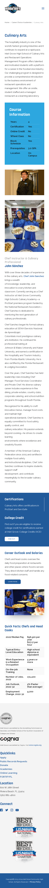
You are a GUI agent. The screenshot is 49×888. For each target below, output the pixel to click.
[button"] (1, 810)
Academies (6, 769)
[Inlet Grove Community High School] (13, 8)
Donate (4, 765)
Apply (3, 757)
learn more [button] (12, 581)
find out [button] (11, 539)
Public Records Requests (13, 761)
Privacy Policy (35, 882)
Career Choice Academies (22, 22)
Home (7, 22)
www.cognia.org (35, 745)
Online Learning (8, 773)
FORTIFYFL (6, 776)
